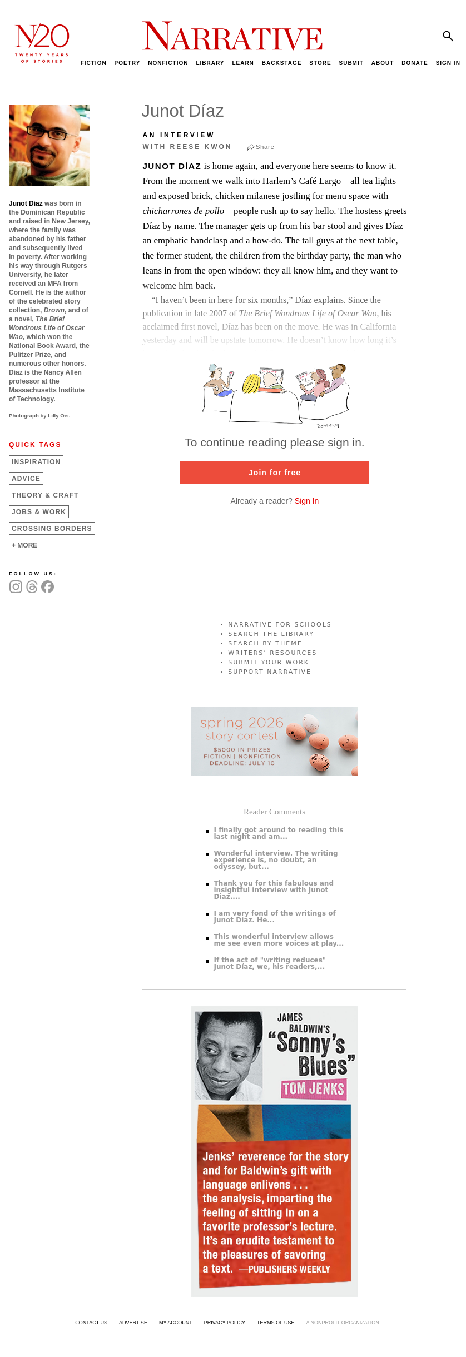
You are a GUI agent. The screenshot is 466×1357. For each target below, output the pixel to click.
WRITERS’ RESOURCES (272, 653)
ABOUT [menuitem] (382, 63)
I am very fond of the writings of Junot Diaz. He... (275, 916)
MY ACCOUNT (175, 1322)
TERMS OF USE (276, 1322)
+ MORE (24, 545)
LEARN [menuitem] (243, 63)
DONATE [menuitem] (414, 63)
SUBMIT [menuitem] (351, 63)
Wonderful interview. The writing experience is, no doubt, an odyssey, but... (276, 860)
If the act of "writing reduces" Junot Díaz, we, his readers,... (270, 963)
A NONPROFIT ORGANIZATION (342, 1322)
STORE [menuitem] (320, 63)
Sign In (307, 500)
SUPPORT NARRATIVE (269, 671)
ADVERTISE (133, 1322)
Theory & (45, 495)
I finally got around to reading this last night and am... (279, 833)
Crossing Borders (52, 529)
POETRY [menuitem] (128, 63)
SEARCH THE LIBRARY (271, 634)
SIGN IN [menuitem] (448, 63)
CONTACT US (91, 1322)
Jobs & (39, 512)
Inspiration (36, 462)
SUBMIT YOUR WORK (268, 662)
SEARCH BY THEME (265, 643)
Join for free (275, 472)
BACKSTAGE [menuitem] (282, 63)
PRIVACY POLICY (224, 1322)
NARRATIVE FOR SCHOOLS (280, 624)
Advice (26, 479)
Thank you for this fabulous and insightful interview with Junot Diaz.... (274, 890)
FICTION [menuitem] (94, 63)
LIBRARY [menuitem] (210, 63)
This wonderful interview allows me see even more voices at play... (279, 940)
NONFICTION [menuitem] (168, 63)
